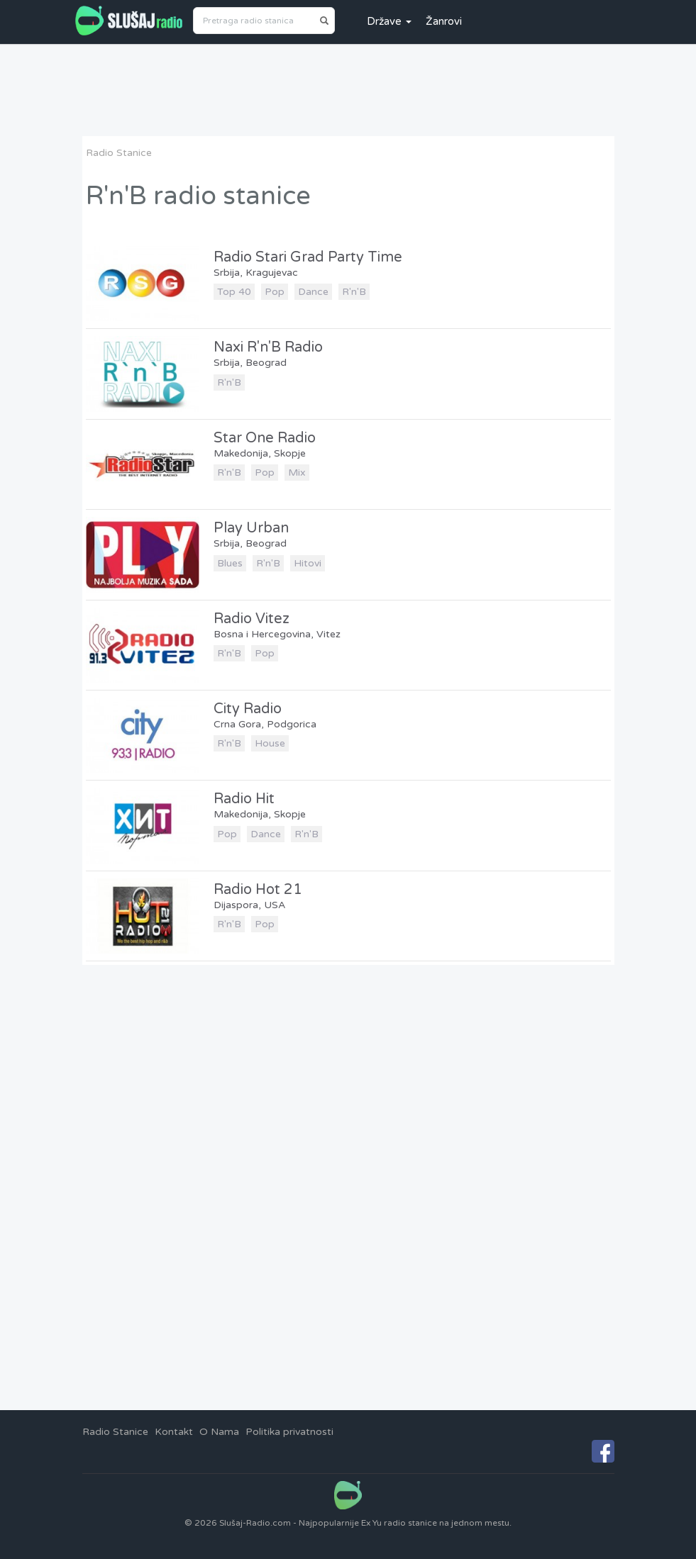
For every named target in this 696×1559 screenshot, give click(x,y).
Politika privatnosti (289, 1432)
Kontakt (174, 1432)
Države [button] (389, 21)
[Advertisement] (348, 90)
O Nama (219, 1432)
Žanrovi (444, 21)
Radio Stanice (119, 153)
